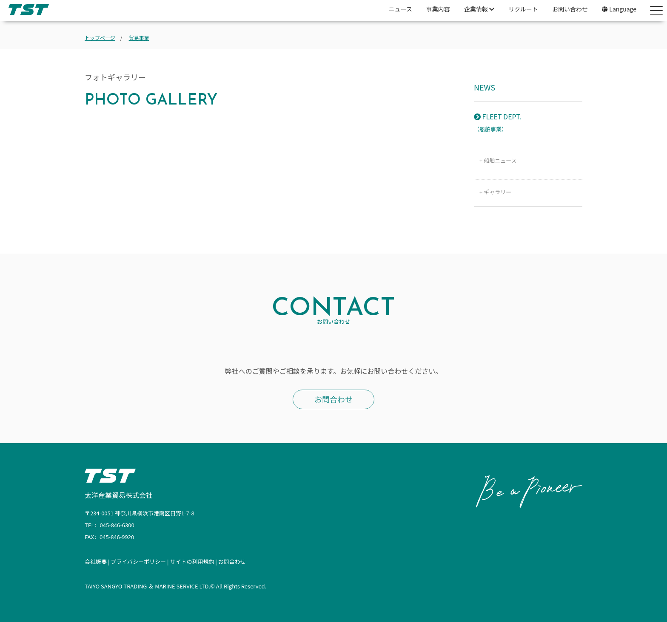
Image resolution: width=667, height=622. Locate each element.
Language (619, 9)
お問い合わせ (570, 9)
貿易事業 (139, 37)
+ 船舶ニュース (495, 160)
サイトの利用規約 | (194, 561)
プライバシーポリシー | (140, 561)
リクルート (523, 9)
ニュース (400, 9)
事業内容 (438, 9)
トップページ (100, 37)
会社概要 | (98, 561)
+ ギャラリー (492, 192)
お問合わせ (333, 398)
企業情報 (479, 9)
